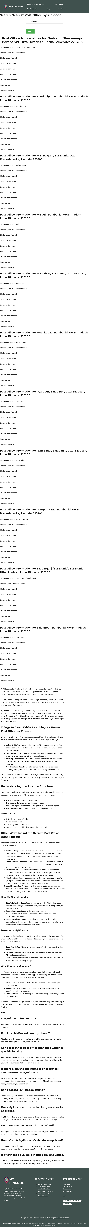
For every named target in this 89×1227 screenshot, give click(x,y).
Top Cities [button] (64, 9)
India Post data (32, 1223)
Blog (48, 9)
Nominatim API (44, 1223)
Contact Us (67, 1189)
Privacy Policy (68, 1187)
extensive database (54, 911)
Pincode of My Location (36, 4)
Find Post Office (33, 9)
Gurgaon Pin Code (44, 1184)
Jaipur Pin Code (43, 1193)
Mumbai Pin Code (44, 1189)
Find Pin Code (58, 4)
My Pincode (16, 6)
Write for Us (67, 1191)
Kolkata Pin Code (44, 1187)
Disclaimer (67, 1184)
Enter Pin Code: (32, 21)
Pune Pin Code (43, 1196)
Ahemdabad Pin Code (45, 1191)
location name (49, 851)
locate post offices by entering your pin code (25, 864)
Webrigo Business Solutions (59, 1218)
